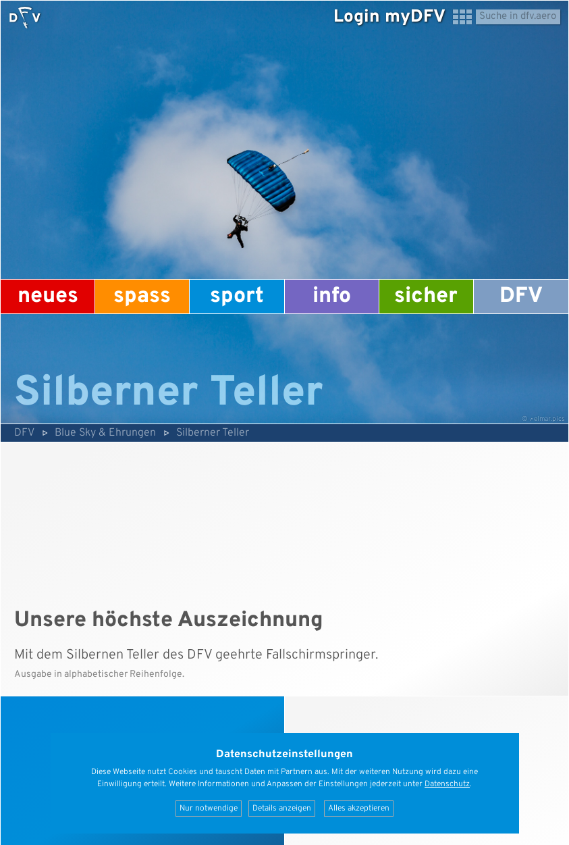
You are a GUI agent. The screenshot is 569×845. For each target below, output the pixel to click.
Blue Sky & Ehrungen (105, 433)
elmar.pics (549, 419)
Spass (142, 296)
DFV (521, 296)
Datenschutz (447, 784)
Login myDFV (389, 17)
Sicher (426, 296)
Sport (237, 296)
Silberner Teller (212, 433)
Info (332, 296)
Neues (48, 296)
